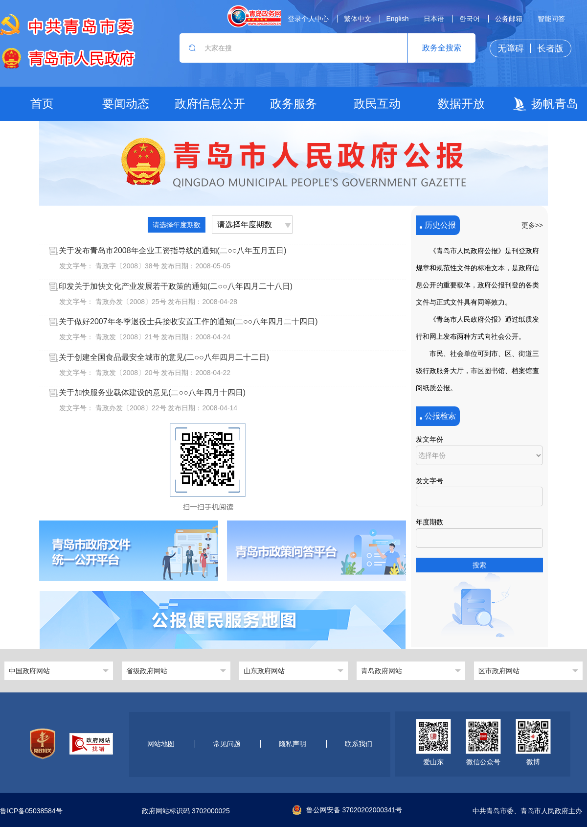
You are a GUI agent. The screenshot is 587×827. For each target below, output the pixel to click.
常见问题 (227, 744)
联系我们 (358, 744)
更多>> (532, 225)
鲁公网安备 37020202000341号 (348, 810)
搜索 (479, 565)
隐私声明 (292, 744)
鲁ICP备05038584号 (31, 811)
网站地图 (161, 744)
